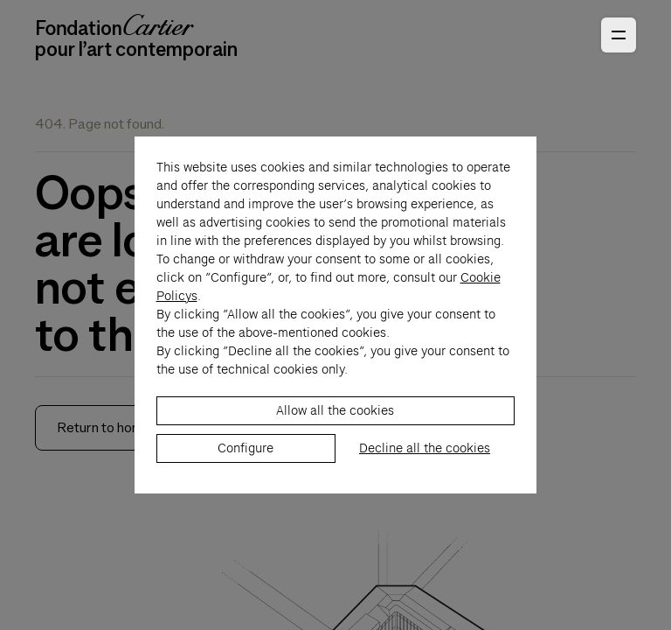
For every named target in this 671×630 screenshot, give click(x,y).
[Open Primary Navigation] (618, 35)
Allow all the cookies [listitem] (335, 420)
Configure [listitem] (245, 458)
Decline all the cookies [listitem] (424, 458)
